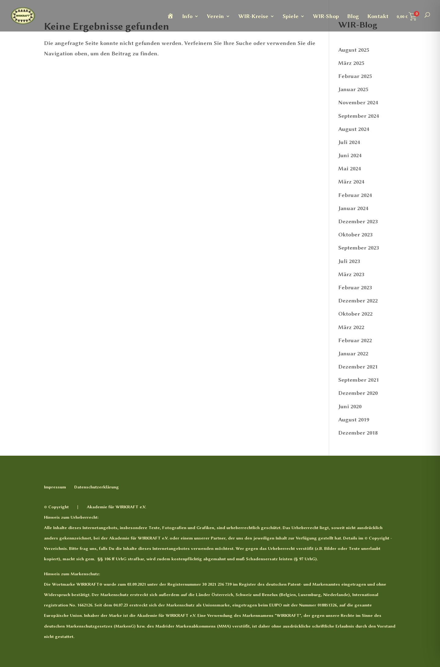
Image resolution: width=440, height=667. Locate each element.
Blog (353, 16)
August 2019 (353, 420)
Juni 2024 (349, 155)
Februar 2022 (355, 340)
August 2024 (353, 129)
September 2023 (358, 248)
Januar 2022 (353, 353)
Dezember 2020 (358, 393)
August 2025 (353, 50)
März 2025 (351, 63)
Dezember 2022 (358, 301)
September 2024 (358, 116)
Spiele (291, 16)
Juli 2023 (349, 261)
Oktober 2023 (355, 235)
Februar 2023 (355, 287)
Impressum (55, 486)
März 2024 (351, 182)
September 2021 (358, 380)
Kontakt (377, 16)
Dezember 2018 (358, 433)
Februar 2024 (355, 195)
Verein (215, 16)
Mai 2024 (349, 168)
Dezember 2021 (358, 367)
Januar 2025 (353, 89)
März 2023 (351, 274)
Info (187, 16)
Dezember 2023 (358, 221)
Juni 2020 (349, 406)
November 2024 (358, 102)
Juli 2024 (349, 142)
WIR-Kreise (253, 16)
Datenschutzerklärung (96, 486)
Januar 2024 (353, 208)
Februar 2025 (355, 76)
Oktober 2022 (355, 314)
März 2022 (351, 327)
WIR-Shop (326, 16)
